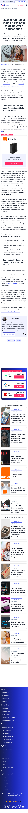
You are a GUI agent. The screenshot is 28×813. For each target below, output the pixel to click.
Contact (4, 777)
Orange (19, 340)
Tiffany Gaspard (5, 64)
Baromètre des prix (7, 739)
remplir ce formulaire (11, 283)
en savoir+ (23, 401)
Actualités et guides (7, 727)
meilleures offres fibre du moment (10, 312)
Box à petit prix (6, 711)
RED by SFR (5, 758)
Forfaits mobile (6, 695)
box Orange (6, 84)
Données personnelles (8, 783)
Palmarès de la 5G (7, 742)
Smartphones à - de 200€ (9, 717)
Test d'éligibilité (6, 730)
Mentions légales (6, 780)
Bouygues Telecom (7, 749)
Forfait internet (11, 340)
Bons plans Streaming (8, 720)
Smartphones (5, 698)
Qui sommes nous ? (7, 774)
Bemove (23, 794)
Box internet (5, 692)
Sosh (3, 764)
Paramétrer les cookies (14, 795)
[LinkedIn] (24, 334)
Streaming (4, 701)
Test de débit (5, 733)
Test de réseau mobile (8, 736)
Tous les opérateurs (7, 767)
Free (3, 752)
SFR (3, 755)
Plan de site (5, 789)
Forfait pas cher (6, 714)
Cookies (4, 786)
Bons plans (5, 708)
